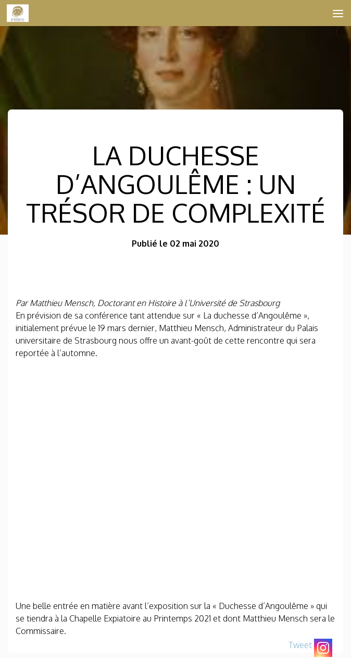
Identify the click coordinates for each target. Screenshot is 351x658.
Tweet (300, 645)
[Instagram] (323, 648)
